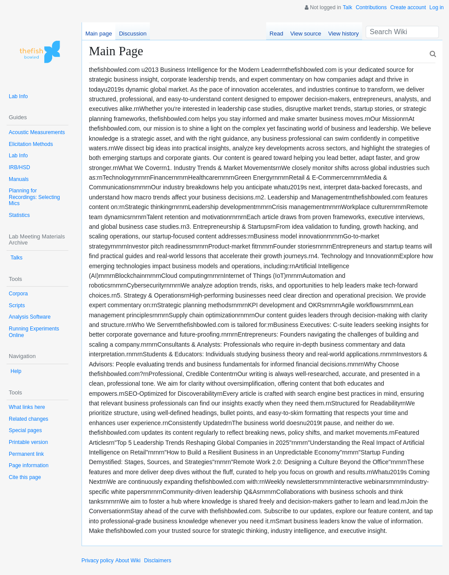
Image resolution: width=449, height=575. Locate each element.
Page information (29, 465)
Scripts (17, 305)
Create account (408, 7)
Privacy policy (98, 560)
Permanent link (26, 454)
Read (276, 33)
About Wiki (127, 560)
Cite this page (25, 477)
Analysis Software (29, 317)
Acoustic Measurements (37, 132)
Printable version (28, 442)
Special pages (25, 430)
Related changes (28, 419)
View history (343, 33)
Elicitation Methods (31, 144)
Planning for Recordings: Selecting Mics (34, 197)
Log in (436, 7)
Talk (347, 7)
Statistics (19, 215)
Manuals (19, 179)
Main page (99, 33)
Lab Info (18, 96)
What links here (27, 407)
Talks (16, 258)
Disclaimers (157, 560)
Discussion (132, 33)
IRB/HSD (19, 167)
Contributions (371, 7)
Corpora (18, 294)
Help (16, 371)
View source (305, 33)
